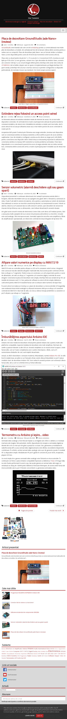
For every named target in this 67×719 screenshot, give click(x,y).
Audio (36, 649)
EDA (47, 651)
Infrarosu (30, 653)
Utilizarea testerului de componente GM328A (25, 612)
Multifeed (4, 656)
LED (49, 653)
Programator (23, 656)
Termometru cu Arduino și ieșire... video (25, 435)
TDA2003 (4, 658)
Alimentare (9, 648)
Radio (29, 656)
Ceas (7, 651)
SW (64, 656)
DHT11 (22, 651)
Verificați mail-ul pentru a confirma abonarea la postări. (19, 701)
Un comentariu (41, 45)
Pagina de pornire (25, 511)
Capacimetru (62, 648)
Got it (39, 716)
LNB (59, 653)
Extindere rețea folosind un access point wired (29, 113)
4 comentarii (43, 193)
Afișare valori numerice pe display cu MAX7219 (30, 262)
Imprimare (24, 653)
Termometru (32, 506)
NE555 (41, 256)
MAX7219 (39, 331)
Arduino (13, 108)
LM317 (56, 653)
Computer (22, 429)
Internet (13, 181)
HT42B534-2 (6, 65)
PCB (19, 656)
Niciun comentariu (44, 117)
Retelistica (21, 181)
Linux (52, 653)
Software (30, 181)
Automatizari (22, 256)
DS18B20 (43, 651)
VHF (25, 658)
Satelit (39, 656)
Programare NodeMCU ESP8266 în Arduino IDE (25, 593)
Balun (48, 648)
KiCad (43, 653)
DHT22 (26, 651)
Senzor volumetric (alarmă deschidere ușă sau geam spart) (33, 189)
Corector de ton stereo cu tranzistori (22, 602)
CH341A (11, 651)
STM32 (62, 656)
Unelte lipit (20, 658)
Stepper (57, 656)
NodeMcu (14, 656)
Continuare (60, 107)
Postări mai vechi (57, 511)
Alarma (13, 256)
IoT (39, 653)
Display (21, 331)
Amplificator (19, 649)
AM (14, 648)
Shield (46, 656)
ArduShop (35, 48)
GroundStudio (6, 48)
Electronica (22, 108)
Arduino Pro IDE (54, 356)
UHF (16, 658)
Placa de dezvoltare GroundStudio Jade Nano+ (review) (29, 40)
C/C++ (57, 648)
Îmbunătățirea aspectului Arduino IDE (24, 337)
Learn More (29, 716)
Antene (25, 649)
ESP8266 (62, 651)
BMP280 (52, 648)
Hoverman (18, 653)
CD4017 (4, 651)
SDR (43, 656)
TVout (52, 461)
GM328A (4, 653)
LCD (46, 653)
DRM (39, 651)
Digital (31, 651)
